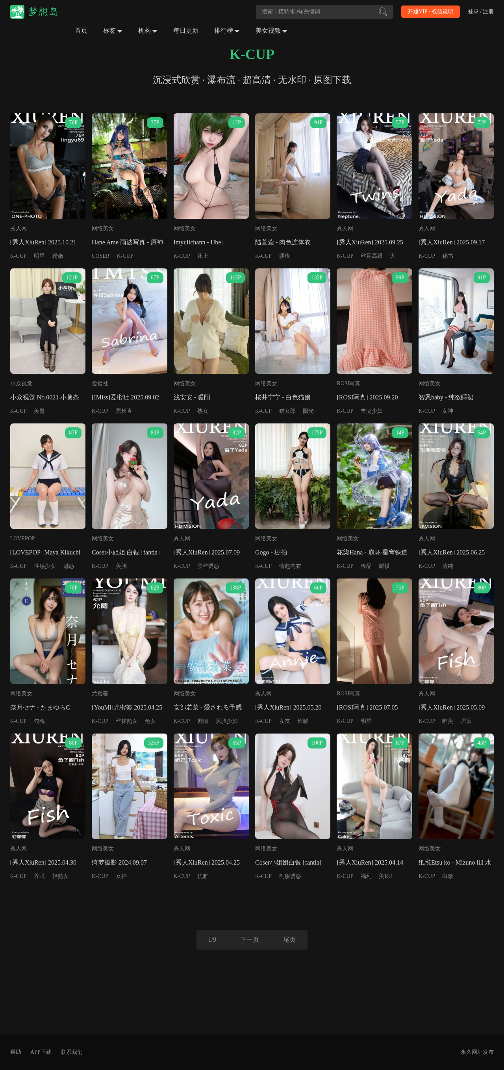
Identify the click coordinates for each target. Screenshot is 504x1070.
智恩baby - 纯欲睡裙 (446, 397)
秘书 (447, 256)
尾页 (289, 939)
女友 (284, 721)
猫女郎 (287, 411)
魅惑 (68, 566)
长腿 (302, 721)
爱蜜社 (100, 383)
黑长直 (124, 411)
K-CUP (18, 256)
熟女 (202, 411)
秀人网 (18, 228)
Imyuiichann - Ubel (198, 242)
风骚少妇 (227, 721)
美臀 (39, 411)
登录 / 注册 (481, 12)
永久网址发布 (477, 1052)
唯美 (447, 721)
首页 (81, 30)
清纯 (447, 566)
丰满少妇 (372, 411)
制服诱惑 (290, 876)
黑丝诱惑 (208, 566)
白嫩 (447, 876)
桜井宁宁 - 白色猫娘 (283, 397)
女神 (447, 411)
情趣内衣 (290, 566)
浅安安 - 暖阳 (192, 397)
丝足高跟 (372, 256)
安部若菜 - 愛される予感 (208, 707)
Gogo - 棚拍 (271, 552)
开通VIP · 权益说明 (431, 12)
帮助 (15, 1052)
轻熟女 (60, 876)
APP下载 (41, 1052)
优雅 (202, 876)
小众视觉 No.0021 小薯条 (45, 397)
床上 (202, 256)
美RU (385, 876)
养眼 (39, 876)
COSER (100, 256)
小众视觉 (21, 383)
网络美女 (103, 228)
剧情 (202, 721)
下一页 (249, 939)
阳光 (308, 411)
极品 (366, 566)
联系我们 (72, 1052)
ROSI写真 (348, 383)
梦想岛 (43, 12)
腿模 (284, 256)
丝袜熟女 (127, 721)
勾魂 (39, 721)
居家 (466, 721)
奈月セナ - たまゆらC (40, 707)
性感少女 (45, 566)
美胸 (121, 566)
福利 (366, 876)
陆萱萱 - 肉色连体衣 (283, 242)
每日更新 (185, 30)
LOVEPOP (22, 538)
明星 (39, 256)
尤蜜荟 (100, 694)
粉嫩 (57, 256)
